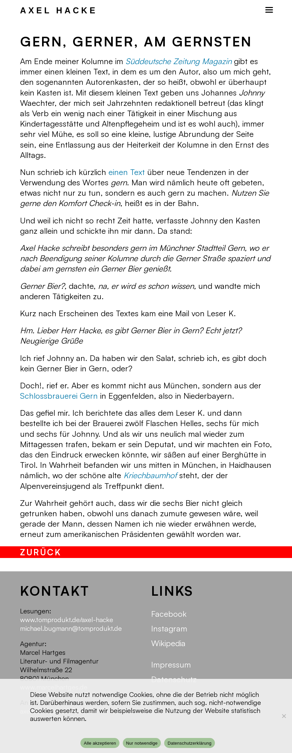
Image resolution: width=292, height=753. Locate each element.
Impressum (171, 665)
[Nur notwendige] (283, 716)
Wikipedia (168, 643)
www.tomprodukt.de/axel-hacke (66, 619)
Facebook (169, 614)
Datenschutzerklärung (189, 743)
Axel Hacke (58, 10)
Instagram (169, 628)
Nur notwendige (142, 743)
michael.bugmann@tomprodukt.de (71, 628)
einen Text (126, 172)
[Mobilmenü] (268, 9)
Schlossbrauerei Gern (59, 396)
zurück (40, 552)
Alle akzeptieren (100, 743)
